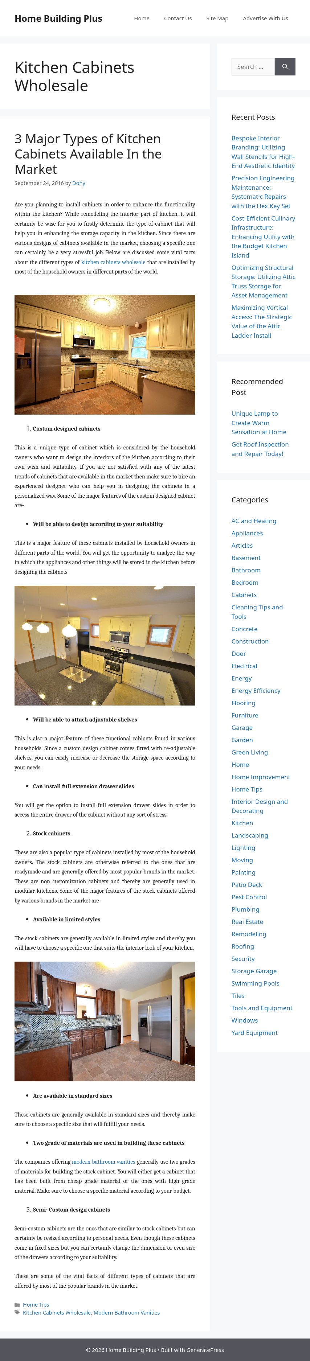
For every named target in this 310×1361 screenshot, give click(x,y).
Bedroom (245, 582)
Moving (242, 860)
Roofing (243, 946)
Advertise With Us (265, 18)
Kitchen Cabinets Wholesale (57, 1312)
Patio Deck (247, 884)
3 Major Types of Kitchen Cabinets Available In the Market (88, 153)
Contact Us (178, 18)
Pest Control (249, 897)
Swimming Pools (256, 983)
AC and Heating (254, 521)
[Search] (285, 66)
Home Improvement (261, 777)
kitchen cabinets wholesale (113, 262)
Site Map (217, 18)
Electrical (244, 666)
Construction (250, 641)
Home (142, 18)
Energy (242, 678)
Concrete (245, 629)
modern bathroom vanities (103, 1162)
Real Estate (248, 921)
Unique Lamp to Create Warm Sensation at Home (259, 422)
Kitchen (242, 823)
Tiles (238, 995)
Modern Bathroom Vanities (127, 1312)
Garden (242, 740)
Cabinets (244, 595)
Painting (244, 872)
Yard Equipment (255, 1032)
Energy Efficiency (256, 690)
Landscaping (250, 835)
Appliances (247, 533)
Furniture (245, 715)
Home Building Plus (58, 18)
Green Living (250, 752)
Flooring (244, 703)
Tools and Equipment (262, 1008)
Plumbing (246, 909)
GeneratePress (205, 1349)
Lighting (244, 847)
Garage (242, 727)
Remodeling (249, 934)
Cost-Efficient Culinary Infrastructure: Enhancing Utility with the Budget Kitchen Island (263, 236)
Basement (246, 558)
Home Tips (36, 1304)
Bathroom (246, 570)
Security (243, 958)
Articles (242, 545)
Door (239, 653)
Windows (245, 1020)
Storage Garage (254, 971)
